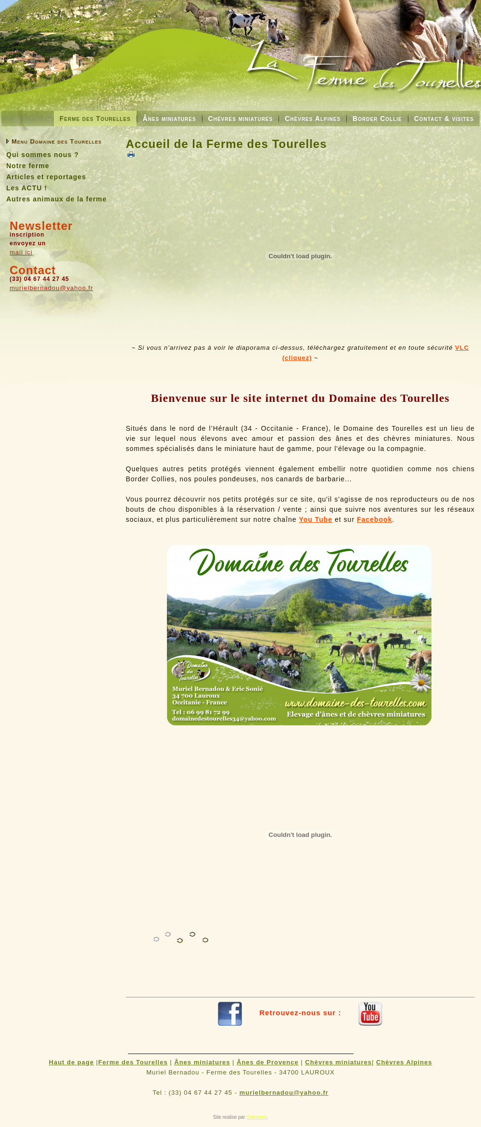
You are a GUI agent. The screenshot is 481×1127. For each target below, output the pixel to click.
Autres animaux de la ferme (56, 199)
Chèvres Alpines (313, 118)
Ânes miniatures (169, 118)
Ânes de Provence (268, 1062)
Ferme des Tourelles (95, 118)
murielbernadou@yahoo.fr (51, 288)
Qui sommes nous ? (42, 155)
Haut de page (71, 1062)
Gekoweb (256, 1117)
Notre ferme (28, 166)
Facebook (374, 519)
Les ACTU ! (26, 188)
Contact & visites (444, 118)
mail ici (21, 252)
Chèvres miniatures (240, 118)
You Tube (315, 519)
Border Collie (377, 118)
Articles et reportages (46, 177)
